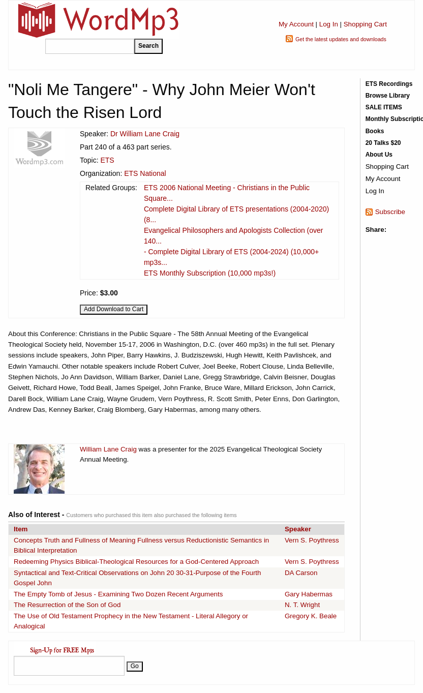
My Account (296, 24)
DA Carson (301, 573)
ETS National (145, 173)
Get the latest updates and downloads (340, 39)
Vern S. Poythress (312, 540)
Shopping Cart (365, 24)
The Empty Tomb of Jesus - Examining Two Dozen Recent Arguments (118, 594)
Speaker (298, 529)
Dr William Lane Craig (144, 134)
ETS (107, 160)
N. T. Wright (302, 605)
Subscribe (390, 212)
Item (20, 529)
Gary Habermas (309, 594)
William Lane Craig (108, 449)
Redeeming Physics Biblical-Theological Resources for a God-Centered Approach (136, 561)
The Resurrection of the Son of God (67, 605)
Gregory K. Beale (311, 616)
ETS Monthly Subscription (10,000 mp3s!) (210, 273)
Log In (328, 24)
